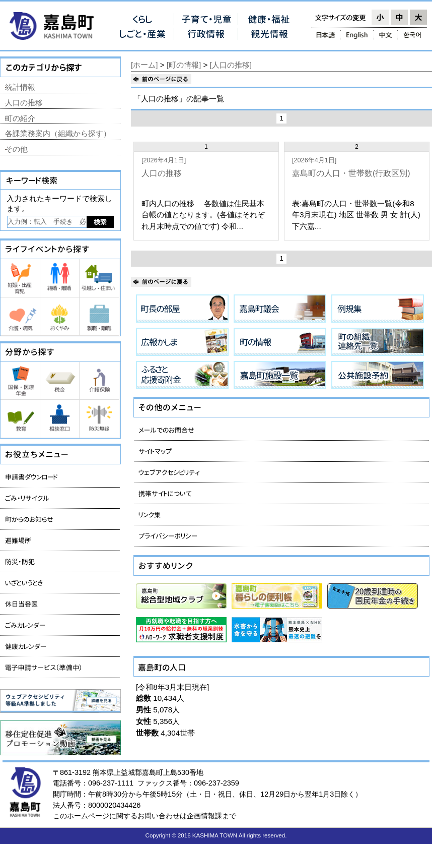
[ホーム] (144, 65)
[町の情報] (184, 65)
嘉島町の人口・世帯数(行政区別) (351, 173)
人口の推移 (161, 173)
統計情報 (20, 87)
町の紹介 (20, 118)
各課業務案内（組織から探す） (58, 133)
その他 (16, 149)
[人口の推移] (231, 65)
